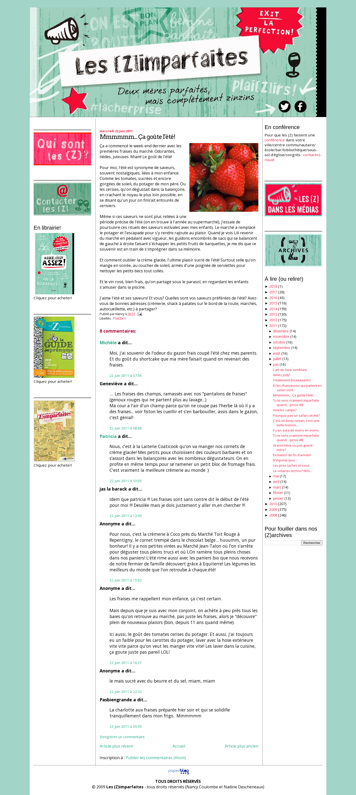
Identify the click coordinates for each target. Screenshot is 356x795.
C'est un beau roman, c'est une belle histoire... (296, 422)
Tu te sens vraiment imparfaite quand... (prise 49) (296, 402)
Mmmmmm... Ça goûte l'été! (137, 136)
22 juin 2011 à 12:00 (126, 515)
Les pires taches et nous (291, 465)
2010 (273, 503)
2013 (273, 314)
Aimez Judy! (281, 375)
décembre (281, 331)
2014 (273, 308)
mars (277, 487)
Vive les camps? (285, 410)
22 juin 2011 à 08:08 (126, 428)
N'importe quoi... (285, 460)
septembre (281, 347)
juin (276, 364)
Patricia (108, 436)
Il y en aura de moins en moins (296, 430)
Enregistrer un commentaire (122, 736)
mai (276, 476)
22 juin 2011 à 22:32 (126, 691)
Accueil (179, 746)
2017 (273, 292)
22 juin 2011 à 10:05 (126, 480)
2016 (273, 297)
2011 (273, 325)
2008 (273, 515)
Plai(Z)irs (119, 318)
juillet (277, 358)
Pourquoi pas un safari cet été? (296, 415)
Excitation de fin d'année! (292, 455)
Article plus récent (116, 746)
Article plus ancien (241, 746)
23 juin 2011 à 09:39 (126, 726)
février (278, 492)
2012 (273, 320)
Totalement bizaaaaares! (292, 380)
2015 (273, 303)
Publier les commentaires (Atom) (156, 757)
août (276, 353)
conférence (275, 139)
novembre (281, 336)
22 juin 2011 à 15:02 (126, 580)
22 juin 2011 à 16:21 (126, 662)
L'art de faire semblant (290, 369)
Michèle (108, 342)
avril (276, 481)
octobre (279, 342)
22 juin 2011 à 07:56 (126, 375)
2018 (273, 286)
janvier (278, 498)
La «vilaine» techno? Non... (292, 471)
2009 (273, 509)
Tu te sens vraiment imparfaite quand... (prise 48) (296, 437)
